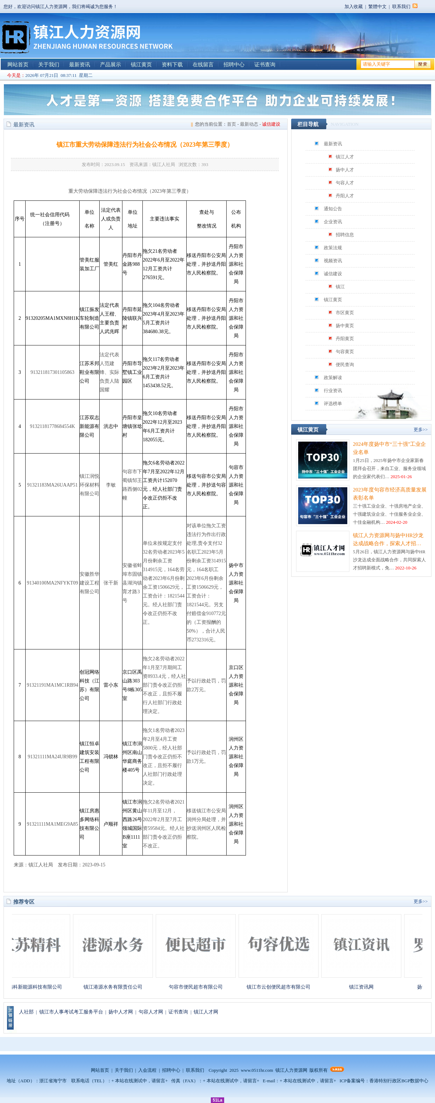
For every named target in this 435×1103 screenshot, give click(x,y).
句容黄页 (345, 351)
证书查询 (264, 64)
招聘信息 (345, 234)
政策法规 (333, 247)
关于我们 (48, 64)
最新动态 (249, 124)
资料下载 (172, 64)
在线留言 (203, 64)
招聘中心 (234, 64)
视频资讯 (333, 260)
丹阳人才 (345, 195)
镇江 (340, 286)
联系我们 (401, 6)
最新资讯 (79, 64)
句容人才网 (151, 1012)
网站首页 (17, 64)
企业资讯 (333, 221)
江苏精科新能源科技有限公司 (34, 987)
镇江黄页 (141, 64)
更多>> (421, 429)
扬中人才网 (120, 1012)
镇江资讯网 (365, 987)
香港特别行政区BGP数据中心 (398, 1080)
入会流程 (147, 1070)
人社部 (26, 1012)
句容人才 (345, 182)
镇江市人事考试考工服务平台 (71, 1012)
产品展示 (110, 64)
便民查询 (345, 364)
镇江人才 (345, 156)
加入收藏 (353, 6)
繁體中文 (377, 6)
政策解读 (333, 377)
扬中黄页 (345, 325)
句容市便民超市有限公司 (199, 987)
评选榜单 (333, 403)
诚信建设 (333, 273)
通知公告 (333, 208)
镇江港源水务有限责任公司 (116, 987)
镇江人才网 (206, 1012)
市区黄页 (345, 312)
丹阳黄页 (345, 338)
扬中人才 (345, 169)
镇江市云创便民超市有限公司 (282, 987)
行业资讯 (333, 390)
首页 (231, 124)
